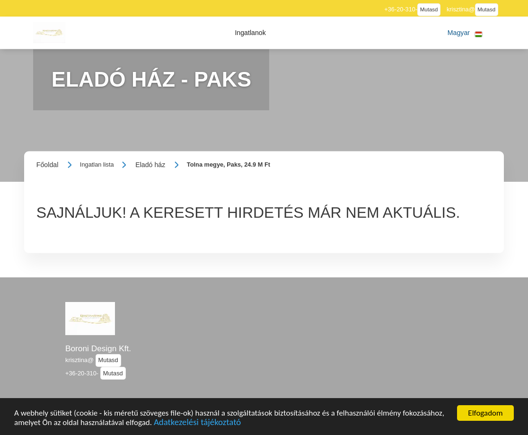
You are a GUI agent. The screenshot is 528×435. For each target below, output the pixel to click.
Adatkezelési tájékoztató (197, 425)
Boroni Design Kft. (98, 348)
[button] (250, 32)
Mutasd (429, 9)
